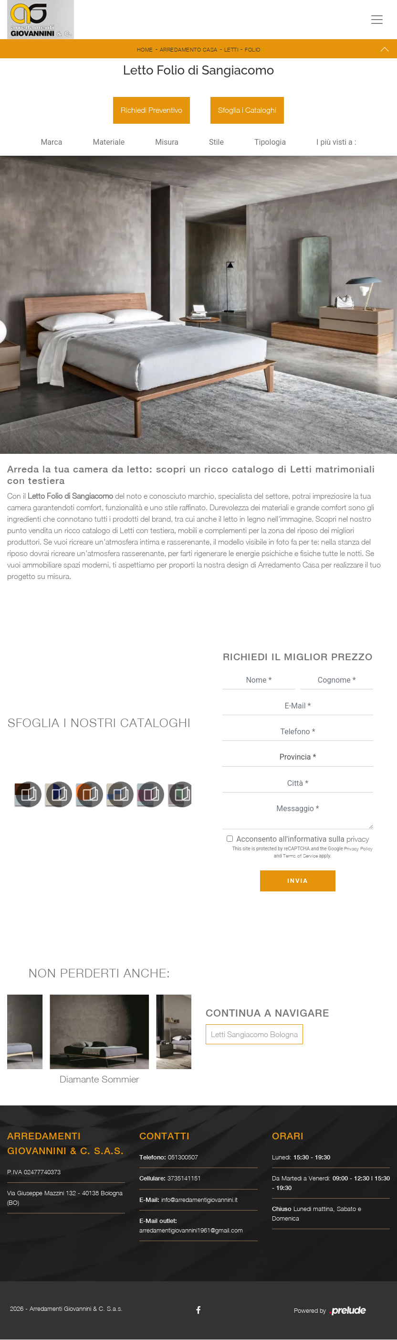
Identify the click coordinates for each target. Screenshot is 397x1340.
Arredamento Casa (189, 49)
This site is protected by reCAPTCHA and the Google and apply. (302, 852)
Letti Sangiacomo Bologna (254, 1035)
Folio (253, 49)
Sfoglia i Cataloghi (247, 111)
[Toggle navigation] (377, 20)
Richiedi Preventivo (151, 111)
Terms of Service (300, 856)
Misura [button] (166, 143)
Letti (231, 49)
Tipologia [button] (270, 143)
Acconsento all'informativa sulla (302, 839)
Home (145, 49)
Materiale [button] (109, 143)
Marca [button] (51, 143)
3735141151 (184, 1179)
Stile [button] (216, 143)
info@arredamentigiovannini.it (199, 1200)
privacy (357, 839)
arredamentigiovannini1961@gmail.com (191, 1230)
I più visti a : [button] (336, 143)
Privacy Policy (358, 849)
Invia (297, 881)
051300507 (183, 1157)
